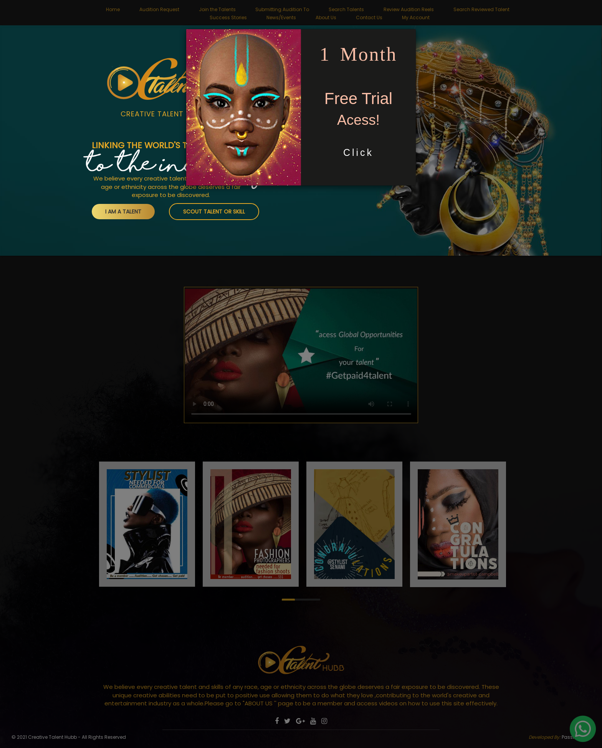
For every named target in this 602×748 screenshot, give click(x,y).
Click (358, 152)
